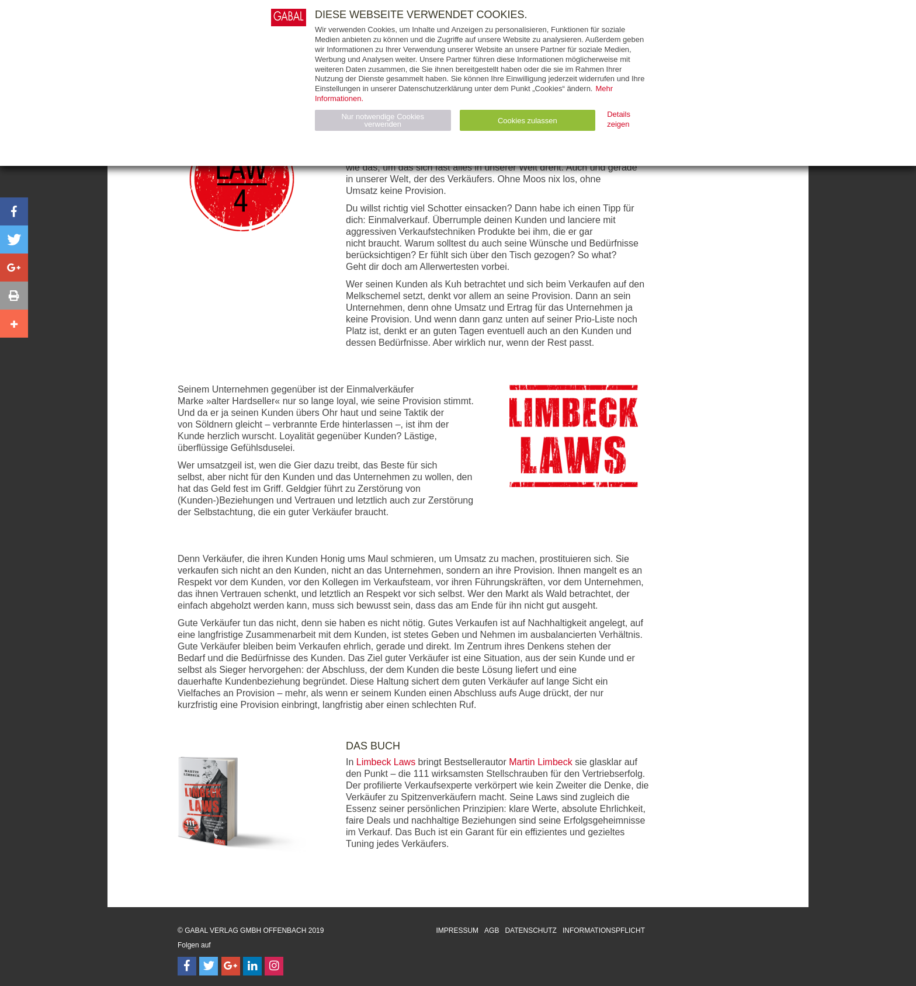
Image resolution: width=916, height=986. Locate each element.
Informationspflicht (604, 930)
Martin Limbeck (540, 762)
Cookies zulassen (527, 120)
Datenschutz (530, 930)
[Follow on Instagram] (274, 966)
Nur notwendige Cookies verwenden (382, 120)
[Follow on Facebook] (187, 966)
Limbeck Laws (385, 762)
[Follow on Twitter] (208, 966)
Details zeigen (618, 119)
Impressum (457, 930)
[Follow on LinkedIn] (252, 966)
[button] (14, 211)
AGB (491, 930)
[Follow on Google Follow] (230, 966)
